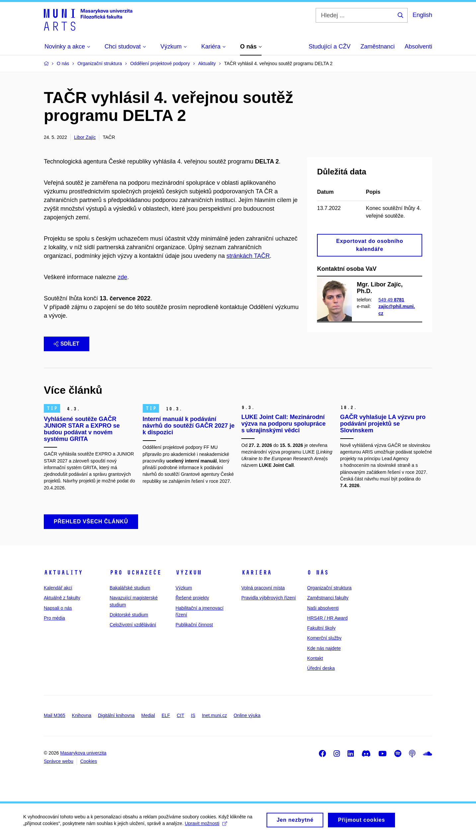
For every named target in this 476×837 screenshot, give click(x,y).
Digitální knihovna (116, 715)
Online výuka (247, 715)
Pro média (54, 618)
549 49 (391, 299)
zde (122, 277)
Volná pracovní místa (263, 587)
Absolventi (418, 46)
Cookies (88, 761)
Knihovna (81, 715)
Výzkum (188, 572)
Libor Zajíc (85, 137)
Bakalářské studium (130, 587)
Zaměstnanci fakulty (328, 597)
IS (193, 715)
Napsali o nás (58, 608)
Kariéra (256, 572)
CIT (180, 715)
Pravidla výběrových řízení (268, 597)
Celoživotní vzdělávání (133, 624)
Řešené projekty (192, 597)
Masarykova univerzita (83, 753)
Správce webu (58, 761)
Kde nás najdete (324, 648)
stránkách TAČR (248, 256)
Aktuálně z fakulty (62, 597)
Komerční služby (324, 638)
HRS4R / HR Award (327, 618)
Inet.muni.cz (214, 715)
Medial (148, 715)
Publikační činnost (194, 624)
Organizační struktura (329, 587)
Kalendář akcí (58, 587)
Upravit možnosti (206, 825)
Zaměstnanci (377, 46)
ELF (166, 715)
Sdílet (66, 344)
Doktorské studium (129, 614)
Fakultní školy (321, 628)
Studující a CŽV (330, 46)
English (422, 15)
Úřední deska (321, 668)
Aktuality (63, 572)
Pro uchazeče (135, 572)
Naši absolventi (323, 608)
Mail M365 (54, 715)
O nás (318, 572)
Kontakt (315, 658)
